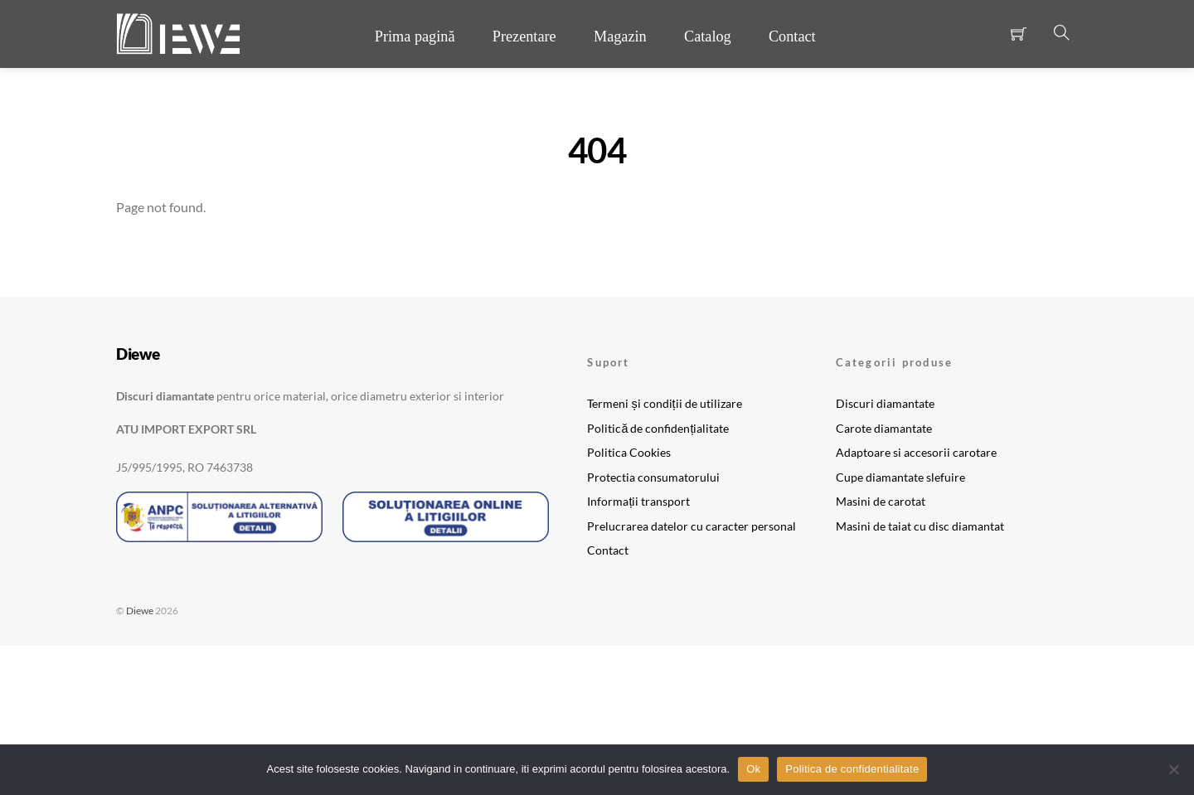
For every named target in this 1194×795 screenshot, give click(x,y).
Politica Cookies (629, 452)
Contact (792, 36)
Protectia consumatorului (653, 477)
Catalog (707, 36)
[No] (1173, 769)
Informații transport (638, 501)
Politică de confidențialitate (658, 428)
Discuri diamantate (885, 403)
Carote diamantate (884, 428)
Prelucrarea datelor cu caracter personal (691, 526)
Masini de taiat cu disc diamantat (920, 526)
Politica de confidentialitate (852, 769)
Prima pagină (415, 36)
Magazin (620, 36)
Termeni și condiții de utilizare (664, 403)
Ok (753, 769)
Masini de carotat (880, 501)
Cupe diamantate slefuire (900, 477)
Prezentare (524, 36)
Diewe (139, 610)
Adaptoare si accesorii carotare (916, 452)
